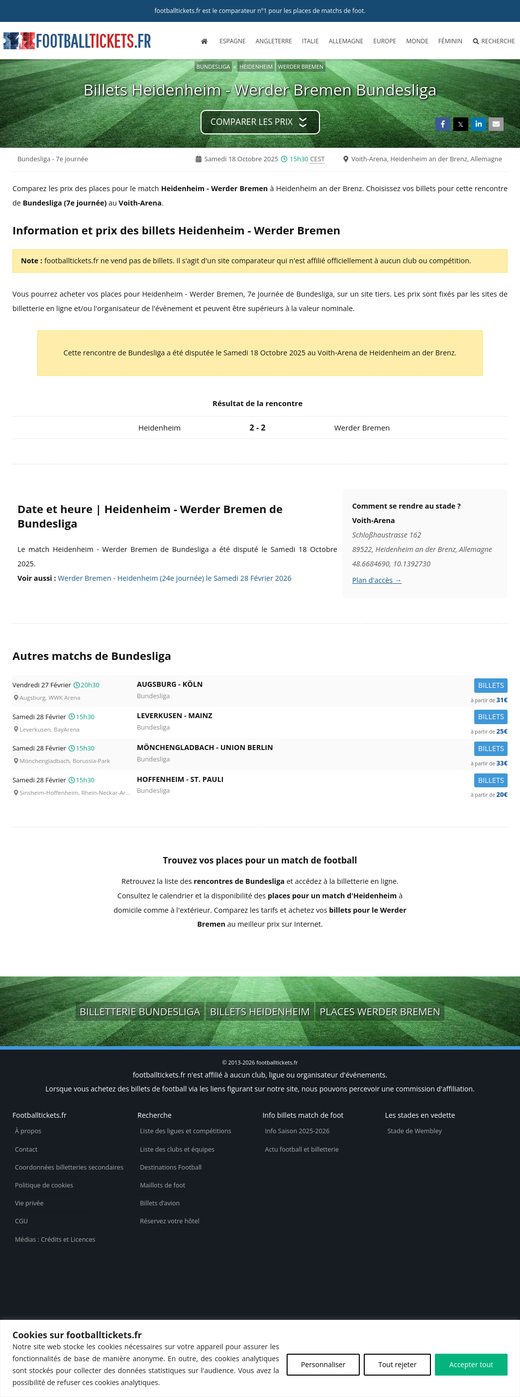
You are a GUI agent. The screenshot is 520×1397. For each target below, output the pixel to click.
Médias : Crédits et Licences (55, 1239)
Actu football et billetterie (301, 1149)
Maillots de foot (162, 1185)
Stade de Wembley (415, 1131)
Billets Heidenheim (260, 1011)
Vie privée (29, 1203)
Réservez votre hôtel (170, 1221)
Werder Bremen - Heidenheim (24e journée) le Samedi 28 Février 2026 (174, 578)
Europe (384, 41)
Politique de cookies (44, 1185)
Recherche (493, 41)
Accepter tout (471, 1364)
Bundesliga (213, 66)
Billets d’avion (160, 1203)
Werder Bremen (300, 66)
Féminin (450, 41)
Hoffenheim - (322, 781)
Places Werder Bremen (379, 1011)
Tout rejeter (397, 1364)
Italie (310, 41)
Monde (417, 41)
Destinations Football (171, 1167)
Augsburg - (322, 686)
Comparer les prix (251, 121)
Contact (26, 1149)
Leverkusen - (322, 717)
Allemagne (346, 41)
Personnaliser (323, 1364)
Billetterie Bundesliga (140, 1011)
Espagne (232, 41)
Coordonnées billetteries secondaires (69, 1167)
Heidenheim (256, 66)
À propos (28, 1131)
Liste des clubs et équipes (177, 1149)
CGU (21, 1221)
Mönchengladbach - (322, 749)
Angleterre (274, 41)
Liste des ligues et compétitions (185, 1131)
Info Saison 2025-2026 (297, 1131)
